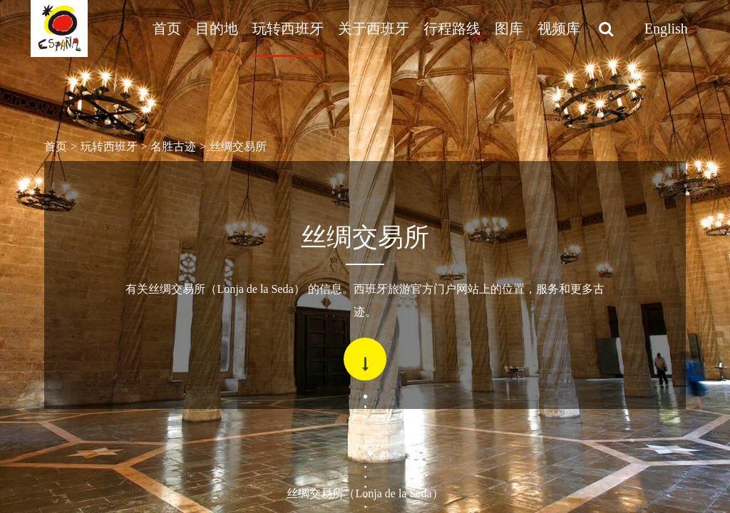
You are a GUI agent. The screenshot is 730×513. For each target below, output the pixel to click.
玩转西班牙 (288, 28)
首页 (167, 28)
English (666, 28)
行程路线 (451, 28)
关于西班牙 (373, 28)
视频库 (559, 28)
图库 (509, 28)
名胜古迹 (173, 146)
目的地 (216, 28)
